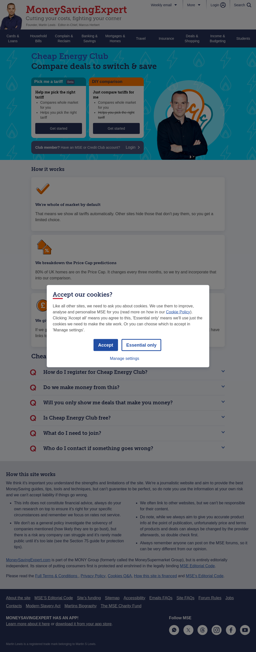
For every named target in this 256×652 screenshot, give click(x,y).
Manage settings (124, 358)
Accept (105, 344)
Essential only (141, 344)
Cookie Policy (178, 312)
